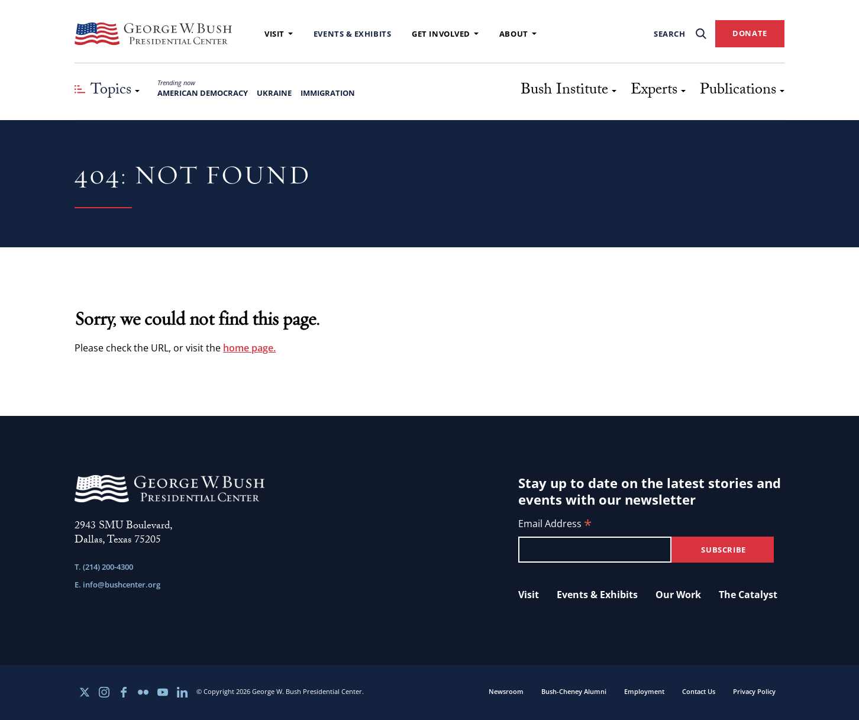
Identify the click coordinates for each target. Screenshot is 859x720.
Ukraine (274, 93)
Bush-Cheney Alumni (573, 691)
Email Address (555, 524)
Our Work (678, 594)
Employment (644, 691)
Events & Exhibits (352, 33)
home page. (249, 347)
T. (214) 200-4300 (104, 566)
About (518, 33)
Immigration (328, 93)
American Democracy (202, 93)
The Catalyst (748, 594)
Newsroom (506, 691)
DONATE (749, 33)
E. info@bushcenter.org (117, 584)
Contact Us (698, 691)
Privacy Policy (754, 691)
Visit (278, 33)
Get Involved (445, 33)
